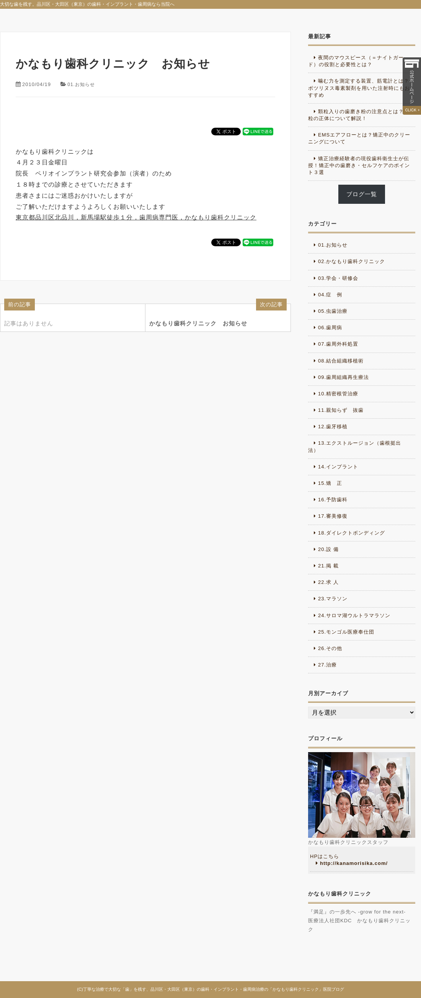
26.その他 (330, 648)
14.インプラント (338, 467)
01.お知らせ (82, 84)
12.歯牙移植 (333, 426)
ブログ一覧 (361, 194)
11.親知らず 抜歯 (341, 410)
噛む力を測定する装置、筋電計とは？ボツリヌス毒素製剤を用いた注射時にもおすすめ (359, 88)
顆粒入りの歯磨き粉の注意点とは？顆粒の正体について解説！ (358, 115)
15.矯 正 (330, 483)
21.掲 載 (328, 566)
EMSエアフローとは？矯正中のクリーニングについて (359, 138)
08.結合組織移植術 (341, 361)
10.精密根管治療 (338, 394)
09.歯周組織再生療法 (343, 377)
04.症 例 (330, 294)
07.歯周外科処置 (338, 344)
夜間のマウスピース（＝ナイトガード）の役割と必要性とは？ (356, 61)
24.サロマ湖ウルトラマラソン (354, 615)
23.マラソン (333, 598)
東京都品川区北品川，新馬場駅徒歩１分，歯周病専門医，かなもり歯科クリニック (136, 217)
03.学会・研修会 (338, 278)
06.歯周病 (330, 327)
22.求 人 (328, 582)
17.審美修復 (333, 516)
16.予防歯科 (333, 499)
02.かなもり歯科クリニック (351, 261)
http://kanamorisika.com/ (354, 863)
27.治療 (327, 665)
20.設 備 (328, 549)
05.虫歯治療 (333, 311)
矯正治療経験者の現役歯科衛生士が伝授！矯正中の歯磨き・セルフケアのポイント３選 (359, 165)
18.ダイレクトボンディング (351, 533)
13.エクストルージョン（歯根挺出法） (354, 446)
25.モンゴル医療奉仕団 (346, 632)
